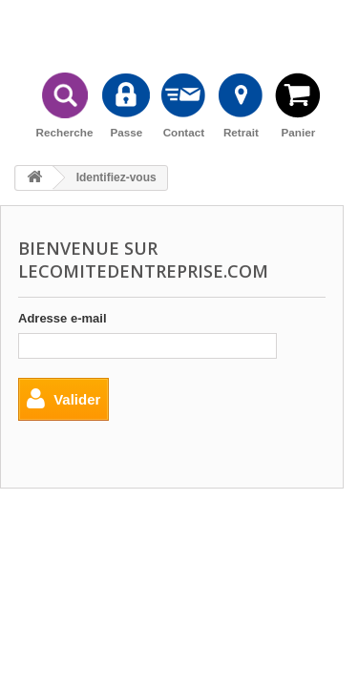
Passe (126, 105)
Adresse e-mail (62, 318)
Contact (183, 105)
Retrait (240, 105)
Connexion (332, 26)
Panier (298, 105)
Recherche (65, 105)
